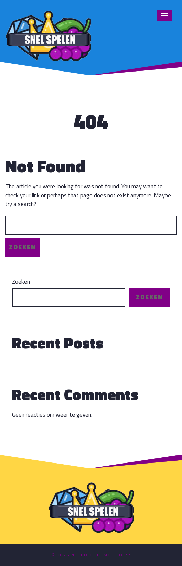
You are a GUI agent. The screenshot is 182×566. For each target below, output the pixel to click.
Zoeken (21, 281)
